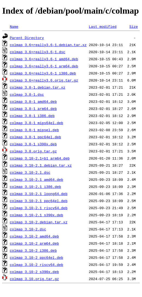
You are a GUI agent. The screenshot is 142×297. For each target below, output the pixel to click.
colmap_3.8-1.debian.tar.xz (37, 87)
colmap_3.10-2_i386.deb (33, 250)
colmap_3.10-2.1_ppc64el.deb (39, 200)
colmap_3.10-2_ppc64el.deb (36, 257)
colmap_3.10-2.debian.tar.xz (39, 222)
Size (133, 26)
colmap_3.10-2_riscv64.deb (36, 264)
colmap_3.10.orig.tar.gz (34, 278)
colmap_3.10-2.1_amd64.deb (36, 179)
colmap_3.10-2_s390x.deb (34, 271)
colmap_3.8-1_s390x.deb (33, 144)
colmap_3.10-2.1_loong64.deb (39, 193)
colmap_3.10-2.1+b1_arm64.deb (39, 158)
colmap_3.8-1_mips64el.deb (36, 122)
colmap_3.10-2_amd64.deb (34, 236)
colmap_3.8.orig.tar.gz (33, 151)
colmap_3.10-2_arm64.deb (34, 243)
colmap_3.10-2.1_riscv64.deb (39, 207)
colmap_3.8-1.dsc (27, 94)
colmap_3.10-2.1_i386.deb (35, 186)
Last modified (102, 26)
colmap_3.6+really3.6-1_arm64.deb (44, 66)
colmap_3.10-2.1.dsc (30, 172)
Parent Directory (27, 37)
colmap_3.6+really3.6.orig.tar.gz (44, 80)
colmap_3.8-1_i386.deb (32, 115)
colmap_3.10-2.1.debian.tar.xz (41, 165)
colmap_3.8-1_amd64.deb (33, 101)
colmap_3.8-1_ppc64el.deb (35, 136)
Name (14, 26)
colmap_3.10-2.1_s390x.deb (36, 214)
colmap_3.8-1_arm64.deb (33, 108)
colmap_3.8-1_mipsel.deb (34, 129)
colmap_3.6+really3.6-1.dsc (37, 51)
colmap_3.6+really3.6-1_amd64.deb (44, 58)
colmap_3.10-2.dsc (28, 229)
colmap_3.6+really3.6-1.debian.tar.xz (48, 44)
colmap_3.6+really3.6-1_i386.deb (43, 73)
